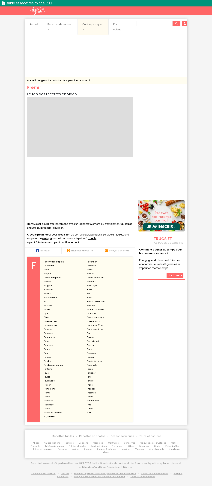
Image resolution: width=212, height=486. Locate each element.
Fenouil (47, 293)
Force (90, 369)
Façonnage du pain (54, 261)
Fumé (90, 408)
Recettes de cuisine (59, 27)
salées (75, 449)
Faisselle (91, 265)
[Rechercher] (176, 23)
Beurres (70, 443)
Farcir (90, 269)
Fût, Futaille (49, 416)
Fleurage (48, 345)
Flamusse (49, 333)
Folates (47, 357)
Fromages (117, 446)
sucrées (126, 449)
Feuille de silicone (96, 301)
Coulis (174, 443)
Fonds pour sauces (53, 365)
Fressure (91, 392)
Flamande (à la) (95, 325)
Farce (47, 269)
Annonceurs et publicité (43, 473)
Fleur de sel (93, 341)
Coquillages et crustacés (153, 443)
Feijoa (90, 289)
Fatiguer (48, 285)
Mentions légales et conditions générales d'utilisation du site (105, 473)
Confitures (113, 443)
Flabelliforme (50, 325)
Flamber (48, 329)
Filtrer (46, 317)
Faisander (49, 265)
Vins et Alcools (156, 449)
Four (89, 376)
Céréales (98, 443)
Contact (65, 473)
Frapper (91, 388)
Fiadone (48, 305)
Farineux (91, 281)
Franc (90, 385)
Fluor (46, 353)
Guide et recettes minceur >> (29, 3)
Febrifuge (92, 285)
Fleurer (90, 345)
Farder (90, 273)
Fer (88, 293)
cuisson (65, 234)
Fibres (47, 309)
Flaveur (90, 337)
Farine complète (52, 277)
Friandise (48, 400)
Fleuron (47, 349)
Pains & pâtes (172, 446)
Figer (46, 313)
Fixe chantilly (93, 321)
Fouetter (91, 373)
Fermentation (50, 297)
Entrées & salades (54, 446)
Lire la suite (175, 275)
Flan (89, 333)
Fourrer (90, 380)
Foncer (90, 357)
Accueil (34, 24)
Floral (90, 349)
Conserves (129, 443)
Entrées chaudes (77, 446)
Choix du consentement (143, 476)
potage (47, 238)
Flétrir (46, 341)
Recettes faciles (63, 436)
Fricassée (49, 404)
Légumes (144, 446)
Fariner (47, 281)
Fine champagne (96, 317)
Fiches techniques (122, 436)
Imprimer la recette (80, 250)
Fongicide (92, 365)
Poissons (62, 449)
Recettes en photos (92, 436)
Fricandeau (93, 400)
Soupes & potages (106, 449)
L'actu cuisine (117, 27)
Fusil (89, 412)
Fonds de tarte (94, 361)
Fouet (46, 373)
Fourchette (49, 380)
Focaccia (91, 353)
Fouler (47, 376)
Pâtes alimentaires (43, 449)
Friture (47, 408)
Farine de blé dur (95, 277)
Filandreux (92, 313)
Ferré (89, 297)
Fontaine (48, 369)
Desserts (35, 446)
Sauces (88, 449)
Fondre (47, 361)
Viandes (139, 449)
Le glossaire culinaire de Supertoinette (60, 80)
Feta (46, 301)
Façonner (92, 261)
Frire (89, 404)
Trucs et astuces (150, 436)
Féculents (49, 289)
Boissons (83, 443)
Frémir (87, 80)
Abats (36, 443)
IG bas (131, 446)
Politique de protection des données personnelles (99, 476)
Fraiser (47, 385)
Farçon (47, 273)
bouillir (92, 238)
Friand (47, 396)
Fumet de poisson (53, 412)
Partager (43, 250)
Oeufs (157, 446)
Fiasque (91, 305)
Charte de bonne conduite (154, 473)
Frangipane (50, 388)
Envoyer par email (117, 250)
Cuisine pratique (92, 27)
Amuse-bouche (52, 443)
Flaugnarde (50, 337)
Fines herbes (50, 321)
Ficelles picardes (95, 309)
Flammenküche (95, 329)
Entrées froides (99, 446)
